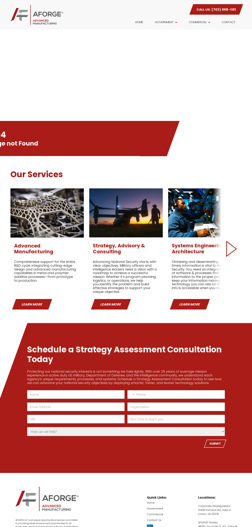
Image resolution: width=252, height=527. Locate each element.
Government (155, 508)
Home (151, 502)
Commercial (155, 514)
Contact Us (154, 520)
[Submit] (215, 444)
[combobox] (131, 394)
